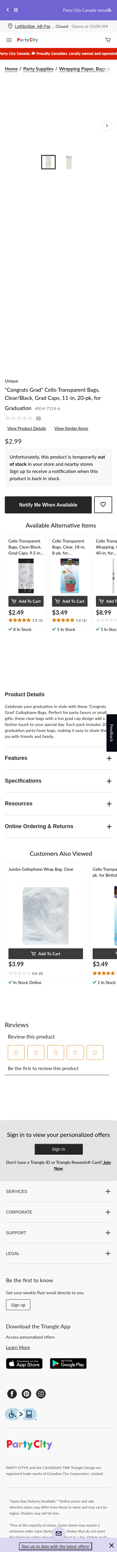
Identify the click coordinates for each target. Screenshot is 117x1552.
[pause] (16, 10)
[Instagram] (41, 1394)
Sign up (18, 1305)
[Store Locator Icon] (10, 26)
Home (11, 68)
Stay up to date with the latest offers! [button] (55, 1546)
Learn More (18, 1347)
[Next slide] (109, 10)
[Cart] (108, 40)
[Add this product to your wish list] (103, 504)
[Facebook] (12, 1394)
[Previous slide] (8, 10)
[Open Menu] (9, 41)
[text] (26, 620)
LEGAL (58, 1253)
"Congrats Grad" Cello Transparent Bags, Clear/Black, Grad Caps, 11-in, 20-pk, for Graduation (53, 398)
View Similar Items (71, 428)
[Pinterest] (26, 1394)
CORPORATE (58, 1212)
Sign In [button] (58, 1149)
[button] (26, 601)
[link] (25, 418)
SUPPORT (58, 1233)
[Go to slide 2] (69, 162)
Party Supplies (38, 68)
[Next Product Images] (106, 126)
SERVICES (58, 1191)
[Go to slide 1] (48, 162)
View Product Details (26, 428)
